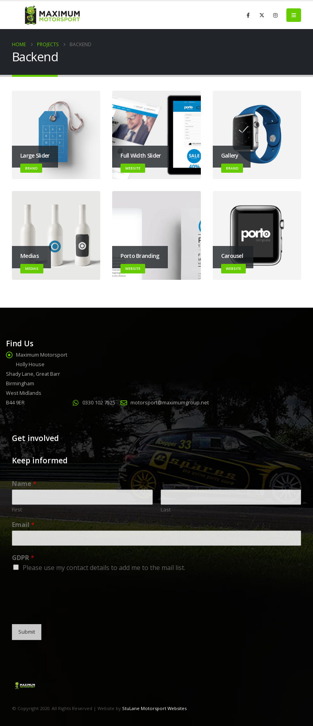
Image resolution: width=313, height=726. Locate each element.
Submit (26, 631)
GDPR (23, 558)
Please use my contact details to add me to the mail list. (104, 567)
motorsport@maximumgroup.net (169, 402)
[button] (293, 15)
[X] (261, 15)
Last (166, 509)
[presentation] (72, 611)
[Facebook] (248, 15)
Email (23, 525)
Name (24, 484)
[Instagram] (275, 15)
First (17, 509)
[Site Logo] (51, 15)
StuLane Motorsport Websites (154, 708)
